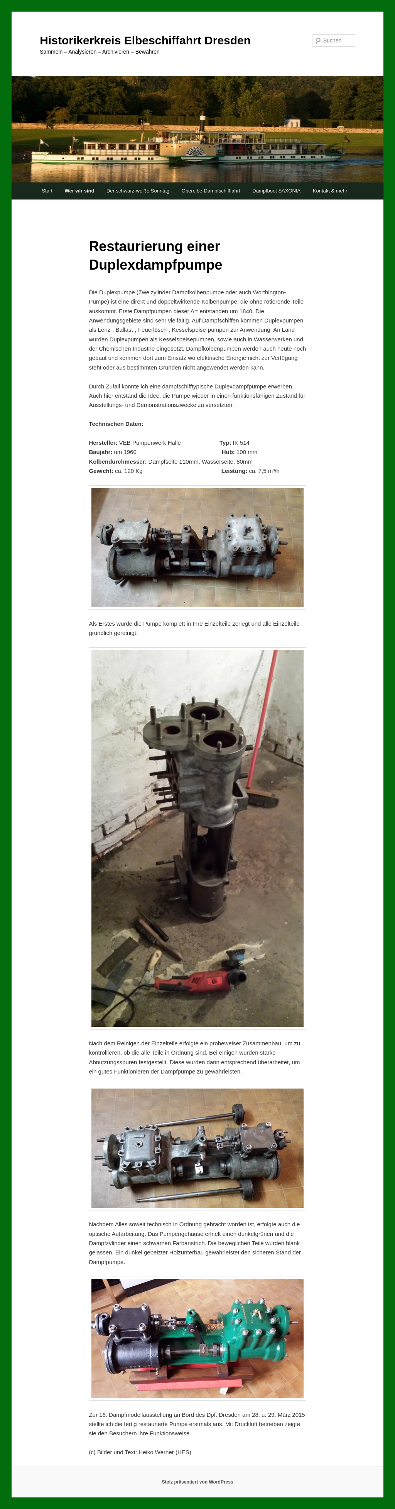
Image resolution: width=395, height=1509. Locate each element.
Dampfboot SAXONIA (276, 191)
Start (47, 191)
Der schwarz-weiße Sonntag (137, 191)
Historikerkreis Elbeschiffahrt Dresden (145, 40)
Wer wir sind (79, 191)
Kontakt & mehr (330, 191)
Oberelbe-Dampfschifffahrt (211, 191)
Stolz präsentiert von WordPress (197, 1482)
